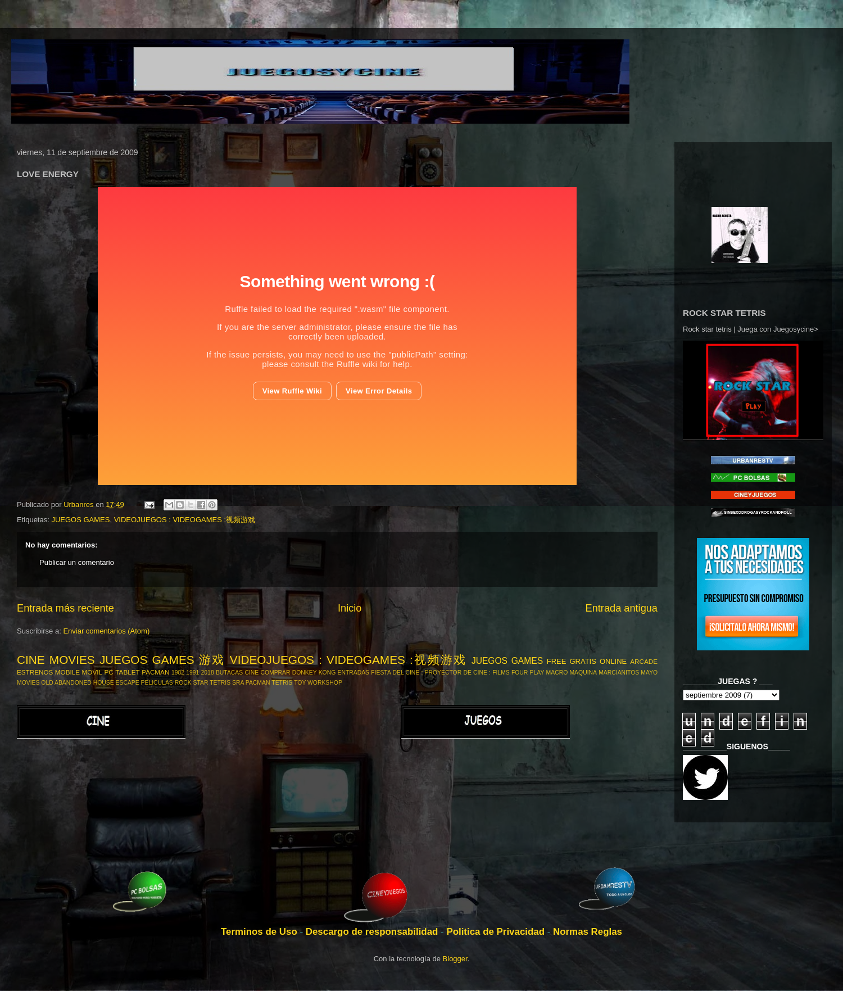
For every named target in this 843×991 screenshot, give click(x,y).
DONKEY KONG (314, 672)
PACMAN (155, 672)
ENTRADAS (353, 672)
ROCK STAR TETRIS (203, 683)
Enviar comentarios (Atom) (106, 631)
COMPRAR (275, 672)
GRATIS (582, 661)
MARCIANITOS (619, 672)
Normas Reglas (587, 931)
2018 (207, 672)
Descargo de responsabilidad (373, 931)
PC (109, 672)
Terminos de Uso (260, 931)
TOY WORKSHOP (318, 683)
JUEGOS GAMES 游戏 (162, 659)
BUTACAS (229, 672)
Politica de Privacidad (496, 931)
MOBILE (67, 672)
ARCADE (644, 661)
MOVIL (92, 672)
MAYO (649, 672)
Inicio (349, 608)
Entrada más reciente (65, 608)
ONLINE (613, 661)
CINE (251, 672)
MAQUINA (583, 672)
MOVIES (28, 683)
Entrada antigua (622, 608)
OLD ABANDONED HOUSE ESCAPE (90, 683)
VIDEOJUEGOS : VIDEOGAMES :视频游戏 (184, 519)
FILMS (501, 672)
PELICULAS (157, 683)
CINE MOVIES (56, 659)
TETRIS (281, 683)
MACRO (557, 672)
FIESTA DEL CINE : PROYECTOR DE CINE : (431, 672)
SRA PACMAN (251, 683)
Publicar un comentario (76, 562)
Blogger (455, 958)
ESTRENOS (35, 672)
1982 (177, 672)
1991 (192, 672)
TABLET (127, 672)
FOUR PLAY (527, 672)
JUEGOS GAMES (80, 519)
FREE (556, 661)
